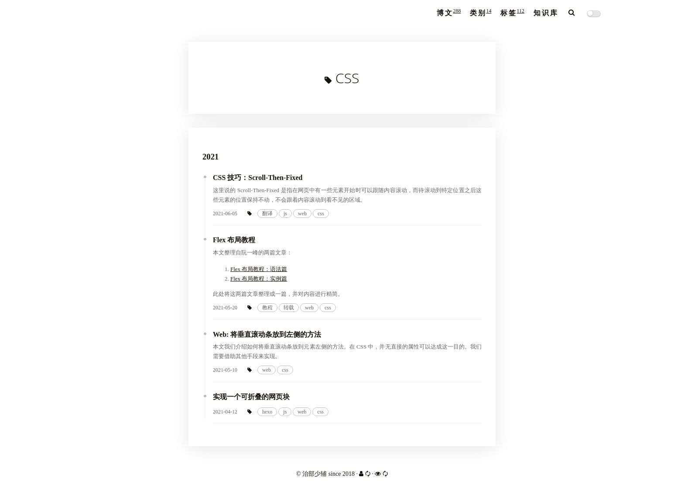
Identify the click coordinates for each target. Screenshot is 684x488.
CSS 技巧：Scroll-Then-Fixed (258, 177)
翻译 (267, 213)
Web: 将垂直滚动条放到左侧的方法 (267, 334)
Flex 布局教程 (234, 240)
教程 (267, 308)
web (302, 213)
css (321, 213)
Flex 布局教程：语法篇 (258, 269)
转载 (289, 308)
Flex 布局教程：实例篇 (258, 278)
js (285, 213)
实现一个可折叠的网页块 (251, 396)
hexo (267, 412)
